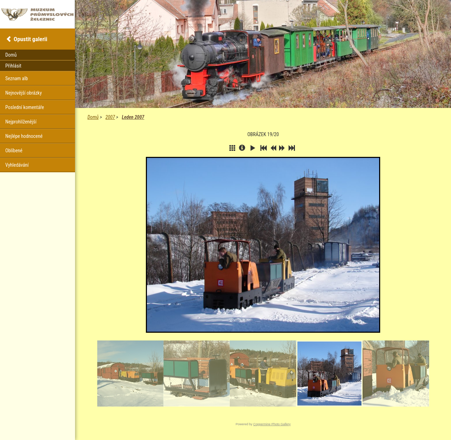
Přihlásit (13, 66)
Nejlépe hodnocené (24, 136)
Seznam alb (16, 78)
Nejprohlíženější (20, 122)
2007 (110, 117)
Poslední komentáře (24, 107)
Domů (92, 117)
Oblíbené (14, 150)
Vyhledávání (17, 165)
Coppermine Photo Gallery (272, 424)
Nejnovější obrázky (23, 93)
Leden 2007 (133, 117)
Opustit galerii (30, 39)
